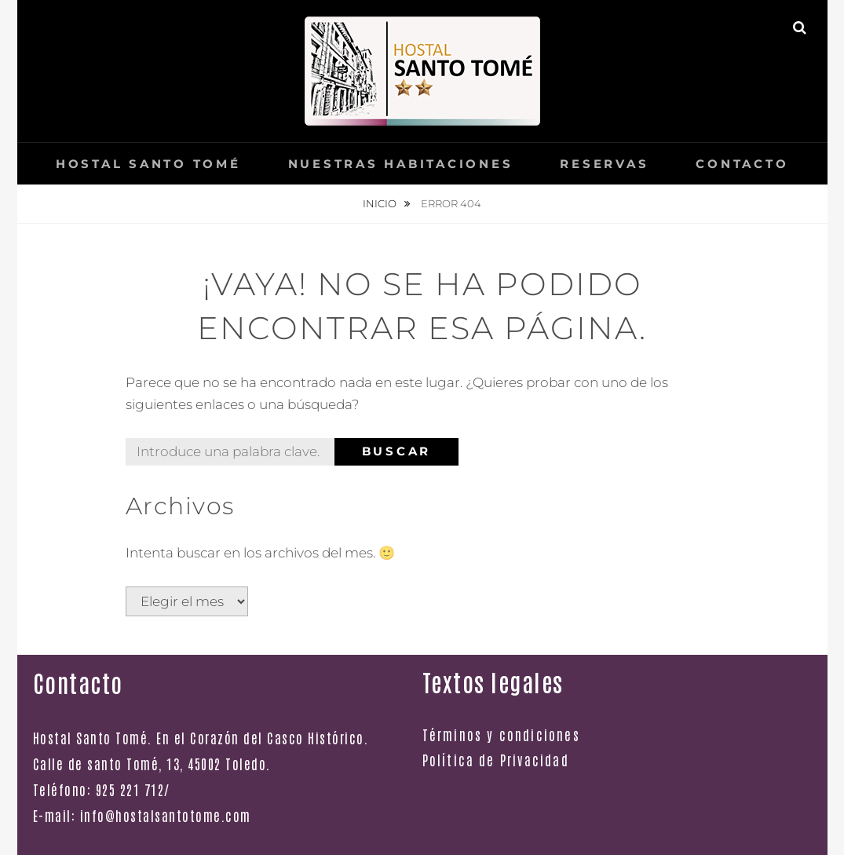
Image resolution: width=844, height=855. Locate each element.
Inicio (381, 203)
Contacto (742, 163)
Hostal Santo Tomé (148, 163)
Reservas (604, 163)
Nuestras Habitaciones (400, 163)
